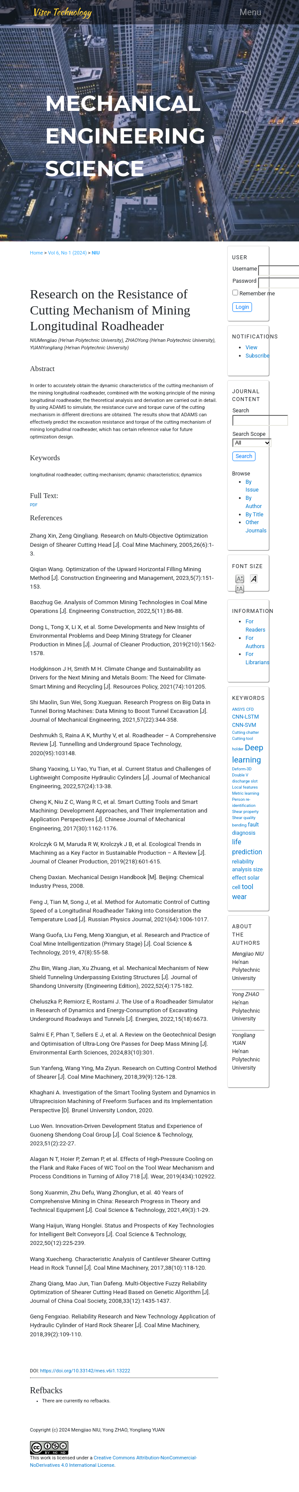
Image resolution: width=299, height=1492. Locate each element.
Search (260, 416)
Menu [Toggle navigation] (250, 12)
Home (36, 253)
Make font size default (253, 578)
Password (244, 281)
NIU (96, 253)
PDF (33, 504)
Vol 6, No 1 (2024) (67, 253)
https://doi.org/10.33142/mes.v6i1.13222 (85, 1371)
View (251, 347)
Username (244, 268)
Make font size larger (239, 588)
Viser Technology (61, 12)
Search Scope (252, 439)
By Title (254, 514)
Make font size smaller (239, 578)
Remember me (257, 293)
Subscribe (257, 355)
